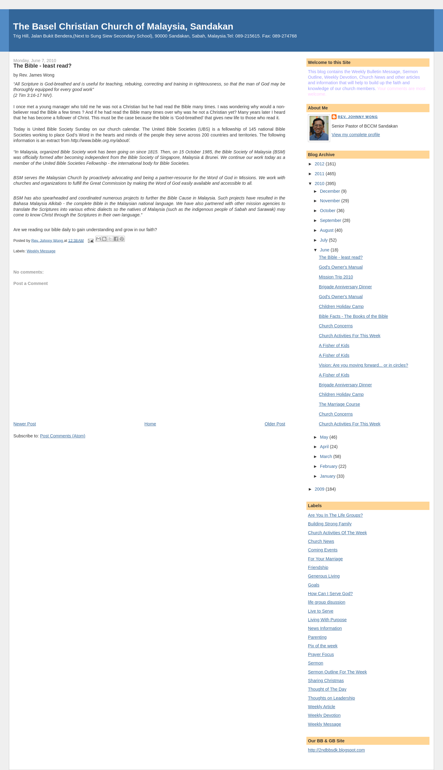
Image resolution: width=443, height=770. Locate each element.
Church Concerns (336, 325)
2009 (320, 489)
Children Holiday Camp (341, 306)
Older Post (275, 423)
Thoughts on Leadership (331, 698)
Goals (313, 584)
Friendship (318, 567)
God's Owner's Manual (341, 267)
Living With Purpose (327, 619)
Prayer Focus (321, 654)
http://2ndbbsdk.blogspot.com (336, 750)
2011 (320, 173)
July (324, 240)
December (330, 191)
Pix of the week (322, 645)
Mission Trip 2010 (336, 276)
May (324, 437)
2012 (320, 163)
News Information (325, 628)
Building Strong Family (330, 523)
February (329, 466)
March (326, 456)
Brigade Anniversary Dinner (345, 286)
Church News (321, 541)
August (327, 230)
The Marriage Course (339, 404)
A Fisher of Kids (334, 345)
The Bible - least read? (341, 257)
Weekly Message (41, 251)
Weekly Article (321, 706)
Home (150, 423)
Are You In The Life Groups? (335, 515)
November (330, 200)
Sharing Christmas (326, 680)
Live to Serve (320, 611)
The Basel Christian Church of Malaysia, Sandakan (123, 26)
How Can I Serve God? (330, 593)
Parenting (317, 637)
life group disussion (326, 602)
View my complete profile (356, 134)
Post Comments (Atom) (62, 435)
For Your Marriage (325, 558)
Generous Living (324, 576)
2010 (320, 183)
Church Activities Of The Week (337, 532)
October (328, 210)
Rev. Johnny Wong (358, 117)
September (331, 220)
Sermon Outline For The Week (337, 671)
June (325, 249)
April (325, 446)
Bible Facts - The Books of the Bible (353, 316)
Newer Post (25, 423)
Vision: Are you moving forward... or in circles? (363, 365)
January (328, 476)
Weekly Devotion (324, 715)
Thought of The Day (327, 689)
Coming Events (322, 549)
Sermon (315, 663)
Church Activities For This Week (350, 335)
